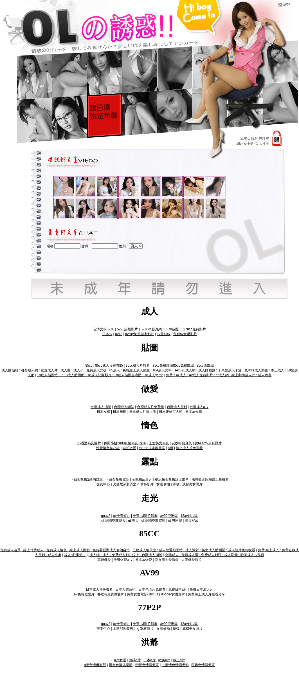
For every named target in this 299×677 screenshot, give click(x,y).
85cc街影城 (204, 365)
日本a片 (149, 660)
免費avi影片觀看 (145, 516)
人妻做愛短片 (191, 560)
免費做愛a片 (123, 560)
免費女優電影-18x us (142, 594)
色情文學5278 (103, 329)
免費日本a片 (177, 589)
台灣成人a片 (199, 407)
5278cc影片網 (151, 329)
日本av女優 (194, 412)
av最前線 (163, 334)
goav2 (106, 516)
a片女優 (120, 660)
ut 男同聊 (175, 521)
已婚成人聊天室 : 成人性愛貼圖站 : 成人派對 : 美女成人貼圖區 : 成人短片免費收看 (193, 550)
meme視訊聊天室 (152, 448)
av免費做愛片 (84, 594)
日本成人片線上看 (142, 412)
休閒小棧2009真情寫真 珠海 (125, 443)
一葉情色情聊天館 (175, 665)
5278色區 (172, 329)
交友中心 (103, 484)
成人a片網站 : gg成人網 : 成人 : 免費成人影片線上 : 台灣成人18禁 (113, 555)
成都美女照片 (192, 484)
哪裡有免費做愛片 (110, 594)
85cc (88, 365)
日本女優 (103, 412)
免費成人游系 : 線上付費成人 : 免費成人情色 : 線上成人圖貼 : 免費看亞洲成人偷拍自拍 (65, 550)
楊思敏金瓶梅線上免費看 (210, 479)
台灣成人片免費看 (150, 407)
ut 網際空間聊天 (113, 521)
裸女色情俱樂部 (120, 665)
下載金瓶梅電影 (117, 479)
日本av (107, 334)
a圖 (170, 448)
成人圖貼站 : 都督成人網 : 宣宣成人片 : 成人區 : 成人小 (42, 370)
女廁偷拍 (163, 484)
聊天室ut (191, 521)
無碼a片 (135, 660)
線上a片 (179, 660)
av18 (118, 334)
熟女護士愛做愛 (167, 560)
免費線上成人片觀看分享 (206, 594)
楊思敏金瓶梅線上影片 (172, 479)
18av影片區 (189, 516)
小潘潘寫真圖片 (89, 443)
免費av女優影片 (185, 334)
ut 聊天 (133, 521)
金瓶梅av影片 (142, 479)
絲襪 (176, 484)
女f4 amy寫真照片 (208, 443)
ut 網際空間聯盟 (153, 521)
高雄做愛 (104, 560)
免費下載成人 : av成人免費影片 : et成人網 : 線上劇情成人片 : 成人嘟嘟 (218, 375)
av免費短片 (121, 516)
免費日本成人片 (201, 589)
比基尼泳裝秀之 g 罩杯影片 (133, 484)
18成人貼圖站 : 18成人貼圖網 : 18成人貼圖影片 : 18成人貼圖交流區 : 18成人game (100, 375)
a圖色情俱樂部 (95, 665)
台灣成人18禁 (101, 407)
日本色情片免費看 (151, 589)
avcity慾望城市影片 (139, 334)
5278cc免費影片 (193, 329)
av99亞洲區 (169, 516)
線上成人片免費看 (189, 448)
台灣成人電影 (177, 407)
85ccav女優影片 (173, 594)
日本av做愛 (143, 560)
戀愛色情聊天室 (147, 665)
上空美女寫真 (159, 443)
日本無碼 (119, 412)
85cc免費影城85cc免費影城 (173, 365)
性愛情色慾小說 (108, 448)
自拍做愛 (129, 448)
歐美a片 (164, 660)
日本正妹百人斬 (171, 412)
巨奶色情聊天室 (203, 665)
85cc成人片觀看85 (109, 365)
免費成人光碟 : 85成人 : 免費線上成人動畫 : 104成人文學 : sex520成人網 (140, 370)
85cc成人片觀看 (138, 365)
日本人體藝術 (125, 589)
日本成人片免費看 (99, 589)
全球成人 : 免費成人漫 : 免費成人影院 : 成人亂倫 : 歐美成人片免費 (214, 555)
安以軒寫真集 (182, 443)
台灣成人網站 (124, 407)
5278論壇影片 (127, 329)
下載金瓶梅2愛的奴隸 (86, 479)
